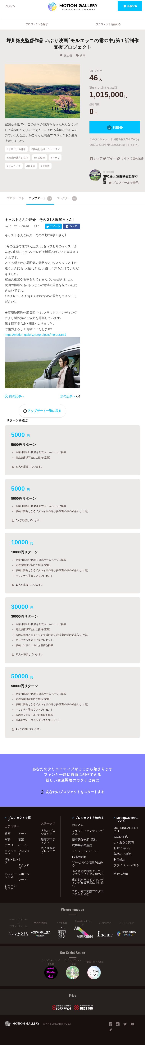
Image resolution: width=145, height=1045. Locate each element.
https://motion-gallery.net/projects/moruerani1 (35, 334)
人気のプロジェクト (48, 832)
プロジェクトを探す (36, 24)
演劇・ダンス (11, 860)
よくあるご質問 (124, 842)
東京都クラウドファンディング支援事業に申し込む (88, 882)
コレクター (66, 198)
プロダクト (24, 852)
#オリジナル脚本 (16, 149)
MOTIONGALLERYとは (126, 829)
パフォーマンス (10, 875)
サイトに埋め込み (128, 158)
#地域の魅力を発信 (17, 157)
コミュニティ (10, 852)
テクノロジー (24, 866)
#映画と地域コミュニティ (45, 149)
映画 (81, 55)
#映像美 (30, 166)
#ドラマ (55, 157)
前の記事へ (14, 396)
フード (22, 879)
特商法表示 (121, 874)
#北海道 (45, 166)
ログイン (10, 6)
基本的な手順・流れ (84, 839)
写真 (8, 839)
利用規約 (119, 859)
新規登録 (130, 6)
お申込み (78, 825)
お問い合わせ (122, 848)
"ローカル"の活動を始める (87, 863)
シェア (96, 158)
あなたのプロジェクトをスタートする (72, 791)
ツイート (110, 158)
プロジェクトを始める (108, 24)
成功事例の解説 (82, 845)
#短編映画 (39, 157)
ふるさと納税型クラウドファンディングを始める (88, 872)
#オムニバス (14, 166)
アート (22, 833)
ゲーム (22, 845)
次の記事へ (70, 396)
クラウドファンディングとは (88, 832)
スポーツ (24, 874)
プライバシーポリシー (126, 866)
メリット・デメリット (86, 851)
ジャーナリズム (10, 886)
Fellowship (79, 856)
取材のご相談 (122, 854)
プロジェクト (15, 198)
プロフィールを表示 (123, 182)
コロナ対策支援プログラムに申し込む (88, 892)
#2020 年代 (121, 836)
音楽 (21, 839)
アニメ (9, 845)
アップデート (40, 198)
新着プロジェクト (48, 840)
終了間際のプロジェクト (48, 851)
